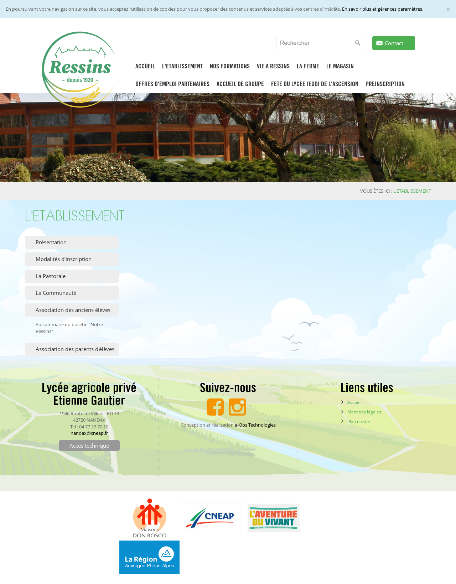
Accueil (354, 402)
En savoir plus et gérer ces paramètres (382, 9)
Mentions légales (364, 412)
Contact (394, 43)
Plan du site (358, 421)
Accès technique (89, 445)
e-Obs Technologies (255, 425)
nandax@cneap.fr (89, 433)
